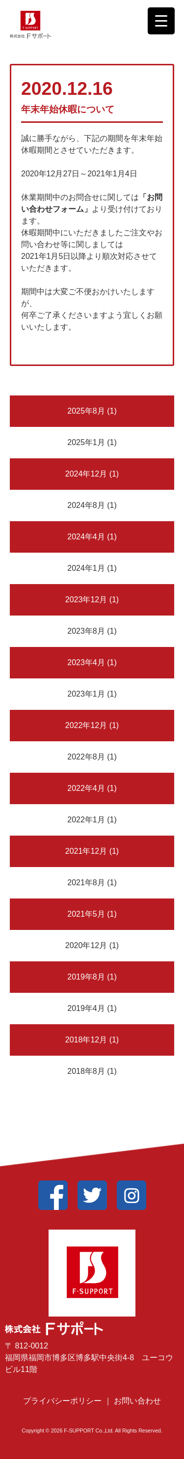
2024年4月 (86, 537)
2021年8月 (86, 882)
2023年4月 (86, 662)
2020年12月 (86, 945)
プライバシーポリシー (63, 1401)
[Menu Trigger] (161, 20)
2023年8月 (86, 631)
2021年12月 (86, 851)
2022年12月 (86, 725)
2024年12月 (86, 474)
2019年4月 (86, 1008)
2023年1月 (86, 694)
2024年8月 (86, 505)
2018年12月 (86, 1040)
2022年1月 (86, 819)
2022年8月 (86, 757)
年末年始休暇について (67, 109)
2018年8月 (86, 1071)
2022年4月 (86, 788)
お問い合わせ (137, 1401)
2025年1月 (86, 442)
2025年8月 (86, 411)
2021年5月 (86, 914)
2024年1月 (86, 568)
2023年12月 (86, 599)
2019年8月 (86, 977)
